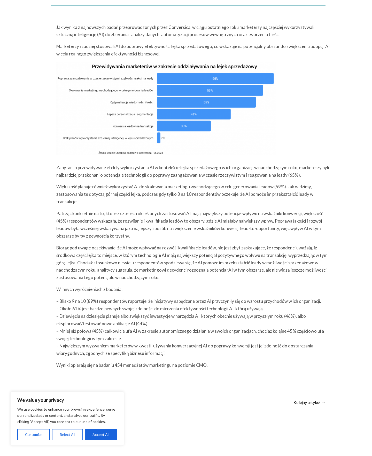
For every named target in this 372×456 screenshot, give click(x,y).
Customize (33, 434)
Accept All (100, 434)
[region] (67, 419)
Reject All (67, 434)
